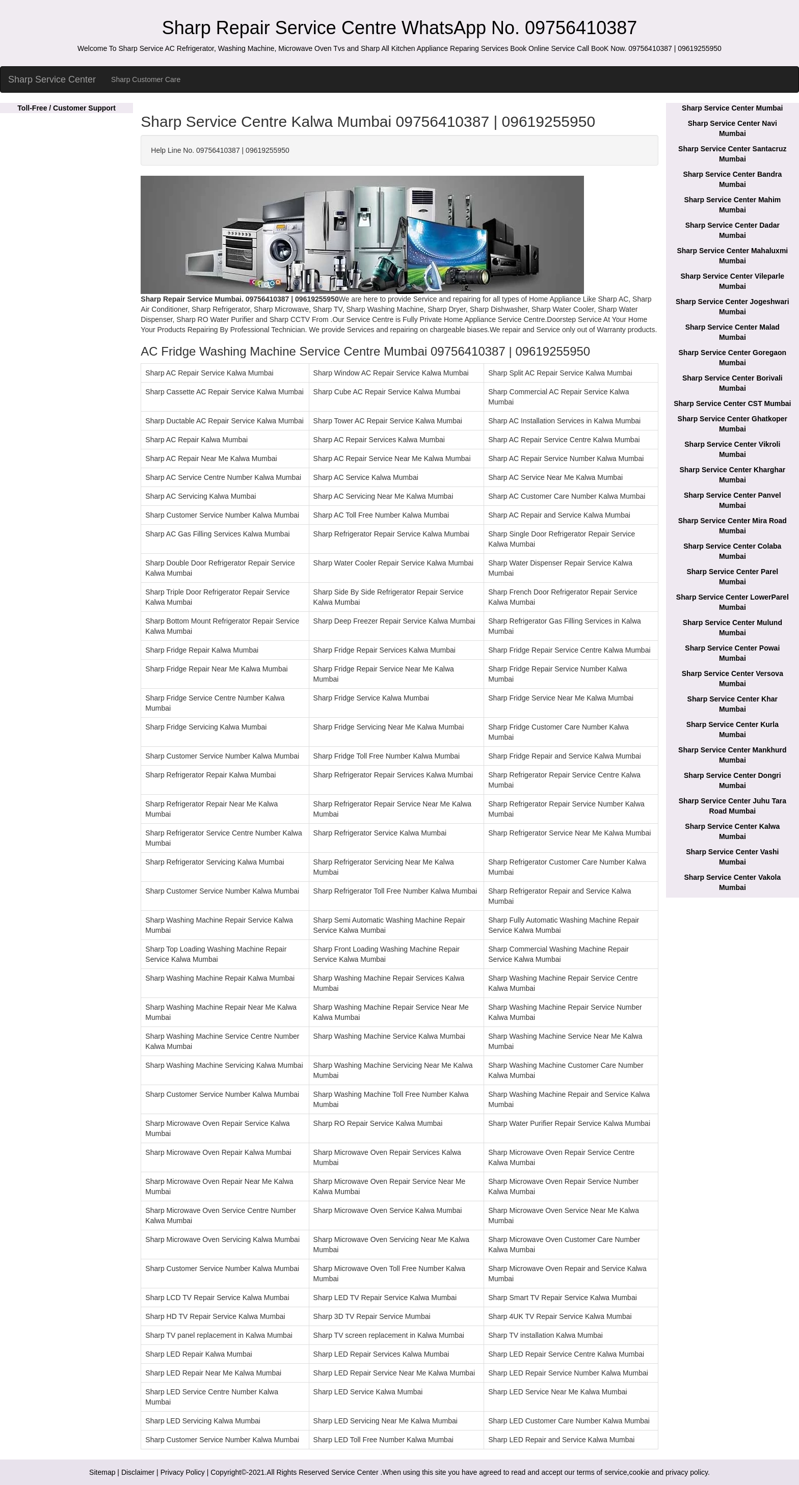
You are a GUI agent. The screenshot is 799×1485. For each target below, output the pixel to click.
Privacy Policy (183, 1472)
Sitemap (102, 1472)
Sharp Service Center (52, 79)
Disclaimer (137, 1472)
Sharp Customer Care (145, 79)
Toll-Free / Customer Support (66, 108)
